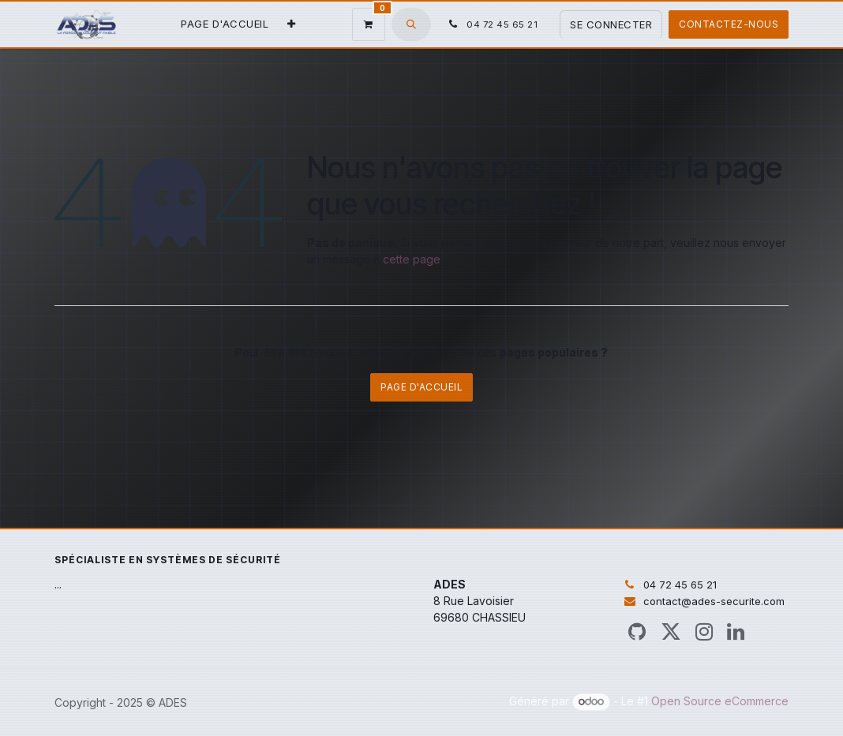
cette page (411, 259)
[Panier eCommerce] (368, 24)
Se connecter (611, 24)
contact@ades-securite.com (714, 601)
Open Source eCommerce (720, 701)
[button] (411, 24)
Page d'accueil (421, 387)
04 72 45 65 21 (680, 584)
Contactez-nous (728, 24)
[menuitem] (224, 24)
